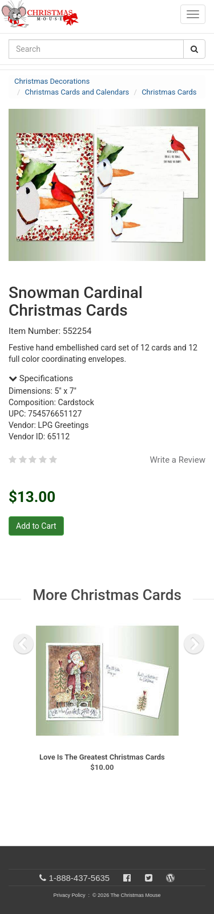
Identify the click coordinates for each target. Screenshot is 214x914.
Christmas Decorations (52, 81)
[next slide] (194, 644)
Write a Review (177, 460)
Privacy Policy (69, 895)
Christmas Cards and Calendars (77, 92)
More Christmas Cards (107, 594)
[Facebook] (127, 878)
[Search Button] (194, 49)
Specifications (41, 378)
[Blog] (170, 878)
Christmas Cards (169, 92)
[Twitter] (148, 878)
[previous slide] (23, 644)
